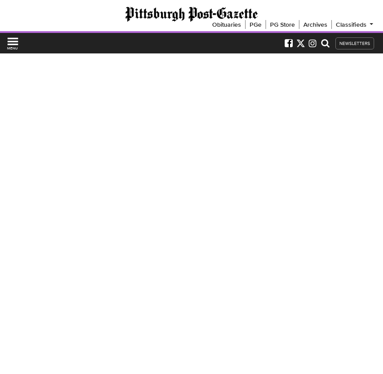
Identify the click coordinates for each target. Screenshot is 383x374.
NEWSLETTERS (354, 43)
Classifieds (355, 24)
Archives (315, 24)
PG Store (282, 24)
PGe (256, 24)
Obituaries (226, 24)
